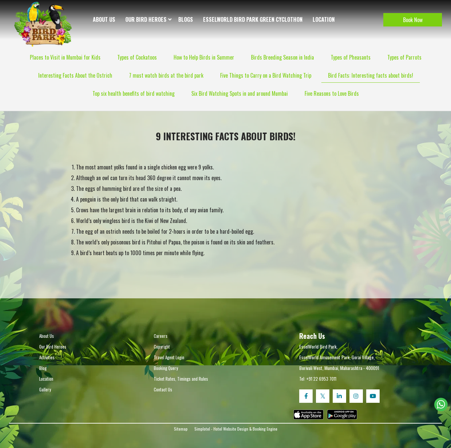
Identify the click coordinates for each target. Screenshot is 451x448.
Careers (161, 335)
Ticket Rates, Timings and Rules (181, 378)
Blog (43, 368)
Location (324, 19)
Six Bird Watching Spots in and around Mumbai (239, 93)
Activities (47, 357)
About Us (104, 19)
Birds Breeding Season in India (282, 57)
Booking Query (166, 368)
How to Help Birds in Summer (204, 57)
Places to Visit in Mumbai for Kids (65, 57)
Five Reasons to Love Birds (332, 93)
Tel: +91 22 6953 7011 (317, 378)
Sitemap (181, 429)
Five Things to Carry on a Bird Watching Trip (265, 75)
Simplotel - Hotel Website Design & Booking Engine (235, 429)
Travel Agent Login (169, 357)
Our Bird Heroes (146, 19)
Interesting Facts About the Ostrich (75, 75)
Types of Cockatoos (137, 57)
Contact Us (163, 389)
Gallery (45, 389)
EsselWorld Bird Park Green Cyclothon (253, 19)
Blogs (185, 19)
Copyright (162, 346)
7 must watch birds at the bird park (166, 75)
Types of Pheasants (351, 57)
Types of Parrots (404, 57)
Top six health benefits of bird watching (133, 93)
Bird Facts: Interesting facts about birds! (370, 75)
